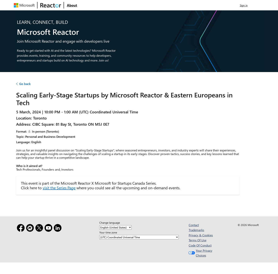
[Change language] (115, 227)
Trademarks (196, 230)
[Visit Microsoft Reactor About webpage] (72, 5)
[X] (40, 228)
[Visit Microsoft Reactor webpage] (51, 5)
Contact (194, 225)
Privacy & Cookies (201, 235)
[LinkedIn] (58, 228)
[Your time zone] (139, 237)
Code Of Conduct (200, 245)
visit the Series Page (59, 187)
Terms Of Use (197, 240)
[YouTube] (49, 228)
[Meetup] (30, 228)
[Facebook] (21, 228)
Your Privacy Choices (200, 252)
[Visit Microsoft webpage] (25, 5)
